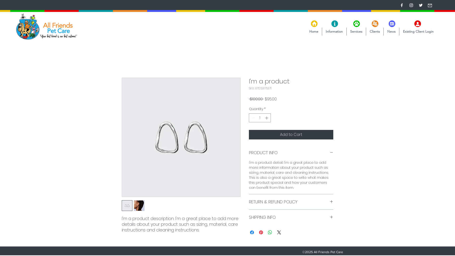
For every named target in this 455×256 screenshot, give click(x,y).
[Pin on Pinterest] (261, 232)
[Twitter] (420, 5)
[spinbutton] (260, 118)
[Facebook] (401, 5)
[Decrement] (253, 118)
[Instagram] (411, 5)
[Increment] (267, 118)
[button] (334, 32)
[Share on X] (279, 232)
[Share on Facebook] (252, 232)
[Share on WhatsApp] (270, 232)
